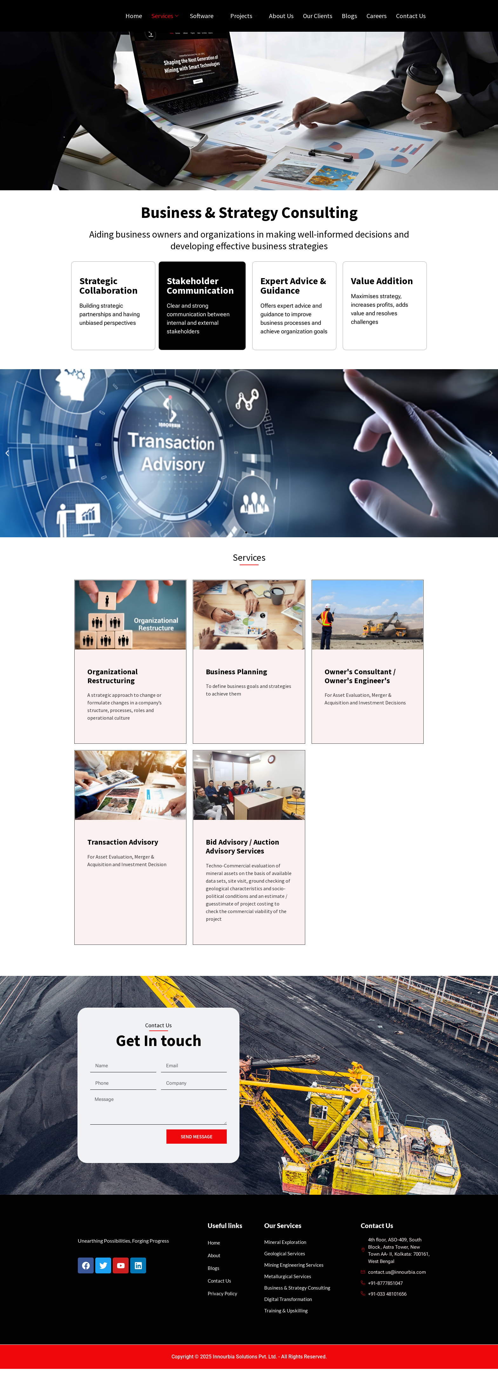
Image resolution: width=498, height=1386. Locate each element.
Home (133, 23)
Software (204, 23)
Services (164, 23)
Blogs (349, 23)
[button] (7, 469)
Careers (377, 23)
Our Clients (317, 23)
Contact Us (411, 23)
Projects (244, 23)
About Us (281, 23)
